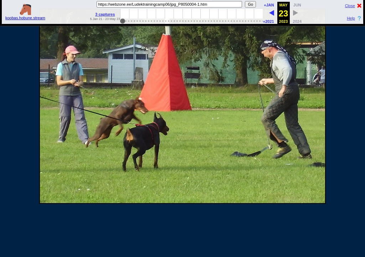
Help (351, 18)
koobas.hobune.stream (25, 15)
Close (350, 6)
